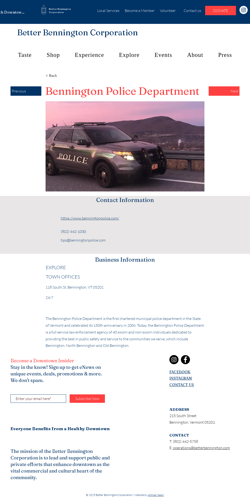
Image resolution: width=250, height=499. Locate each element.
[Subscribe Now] (87, 398)
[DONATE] (220, 10)
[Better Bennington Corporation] (77, 32)
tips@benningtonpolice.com (83, 240)
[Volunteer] (168, 10)
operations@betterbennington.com (201, 447)
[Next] (224, 91)
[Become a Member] (140, 10)
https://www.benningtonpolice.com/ (90, 218)
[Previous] (26, 91)
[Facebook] (185, 359)
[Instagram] (243, 10)
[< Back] (61, 75)
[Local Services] (108, 10)
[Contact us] (192, 10)
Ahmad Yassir (156, 495)
